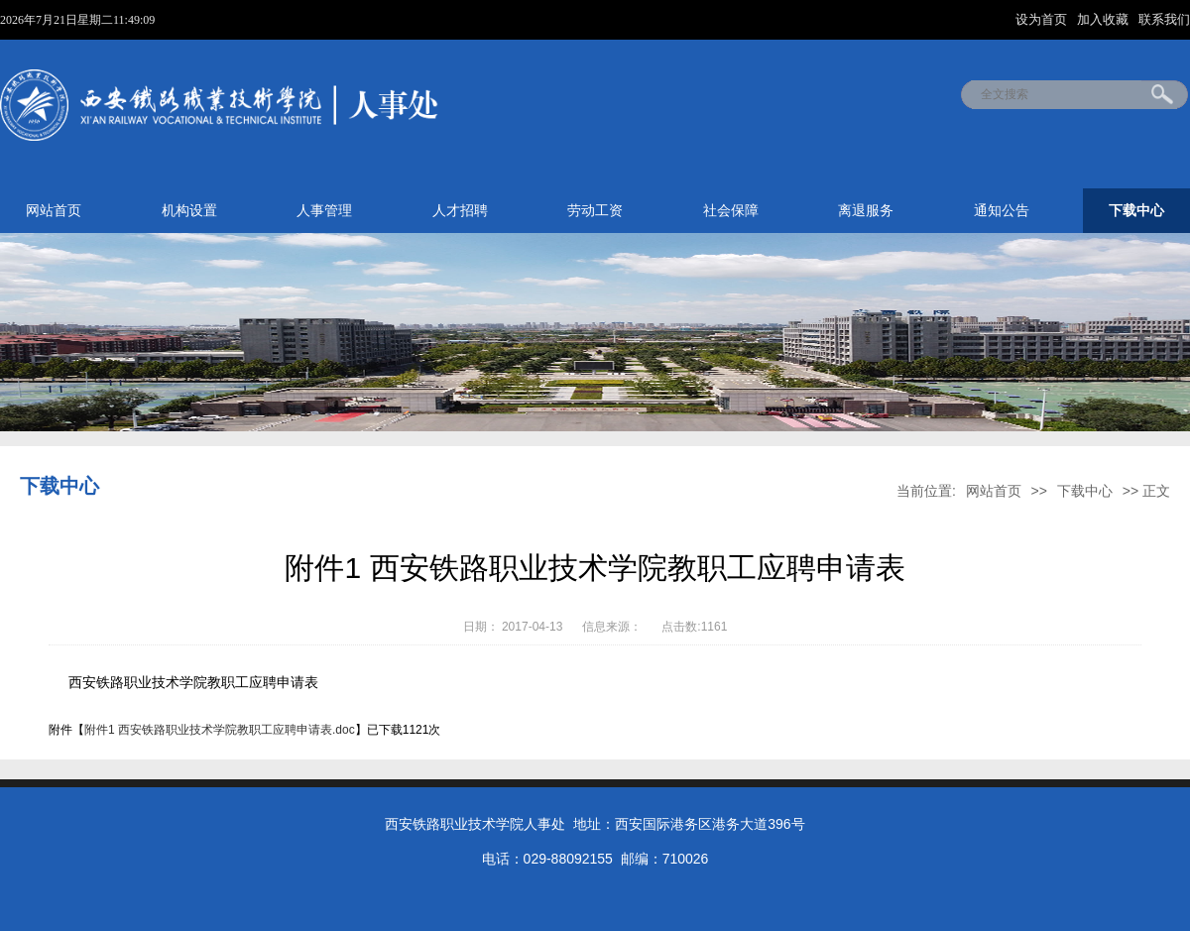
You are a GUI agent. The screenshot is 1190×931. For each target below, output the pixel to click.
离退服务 (865, 210)
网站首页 (53, 210)
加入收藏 (1104, 19)
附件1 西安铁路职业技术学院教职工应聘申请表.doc (219, 730)
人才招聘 (460, 210)
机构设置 (189, 210)
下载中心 (1136, 210)
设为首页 (1043, 19)
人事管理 (324, 210)
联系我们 (1164, 19)
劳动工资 (595, 210)
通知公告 (1001, 210)
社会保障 (731, 210)
